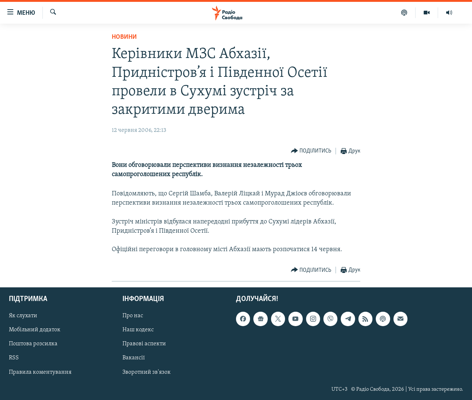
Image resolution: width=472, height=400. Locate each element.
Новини (124, 37)
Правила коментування (40, 372)
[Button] (311, 151)
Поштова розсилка (33, 344)
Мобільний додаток (34, 330)
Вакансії (133, 358)
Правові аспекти (144, 344)
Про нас (132, 316)
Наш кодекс (138, 330)
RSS (14, 358)
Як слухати (23, 316)
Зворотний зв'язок (146, 372)
